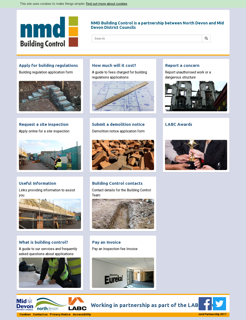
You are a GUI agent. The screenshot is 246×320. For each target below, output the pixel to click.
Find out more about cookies (106, 3)
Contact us (40, 314)
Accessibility (82, 314)
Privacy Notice (60, 314)
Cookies (25, 314)
